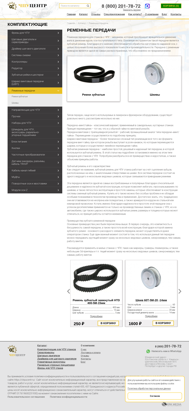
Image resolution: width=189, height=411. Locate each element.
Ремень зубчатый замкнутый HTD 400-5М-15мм (96, 302)
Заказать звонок (132, 10)
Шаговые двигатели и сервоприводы (24, 41)
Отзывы (95, 14)
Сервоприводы (45, 352)
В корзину (108, 323)
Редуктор (17, 68)
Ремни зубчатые (20, 96)
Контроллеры (19, 61)
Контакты (176, 14)
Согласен (144, 395)
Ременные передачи (23, 90)
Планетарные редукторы (51, 362)
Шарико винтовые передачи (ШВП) (28, 83)
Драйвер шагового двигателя (28, 48)
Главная (71, 14)
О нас (83, 349)
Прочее (16, 116)
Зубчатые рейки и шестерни (27, 74)
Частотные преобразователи (28, 154)
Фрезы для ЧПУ (21, 32)
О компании (151, 14)
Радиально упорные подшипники (56, 365)
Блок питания (19, 141)
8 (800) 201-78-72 (121, 6)
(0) (171, 5)
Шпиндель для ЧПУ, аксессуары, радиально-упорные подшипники (25, 132)
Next (179, 291)
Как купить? (135, 14)
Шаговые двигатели (48, 356)
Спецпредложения (114, 14)
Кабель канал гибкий (24, 170)
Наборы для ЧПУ (22, 122)
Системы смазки (21, 55)
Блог (164, 14)
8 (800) (168, 346)
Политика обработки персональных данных (149, 388)
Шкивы (15, 103)
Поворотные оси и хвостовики (29, 183)
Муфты (16, 176)
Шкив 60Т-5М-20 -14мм (151, 300)
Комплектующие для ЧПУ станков (56, 349)
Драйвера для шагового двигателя (56, 359)
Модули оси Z (19, 190)
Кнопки (16, 148)
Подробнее (96, 316)
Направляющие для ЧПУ (26, 109)
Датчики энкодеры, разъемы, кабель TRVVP (28, 162)
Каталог (83, 14)
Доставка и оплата (90, 352)
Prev (68, 291)
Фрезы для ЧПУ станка (50, 368)
